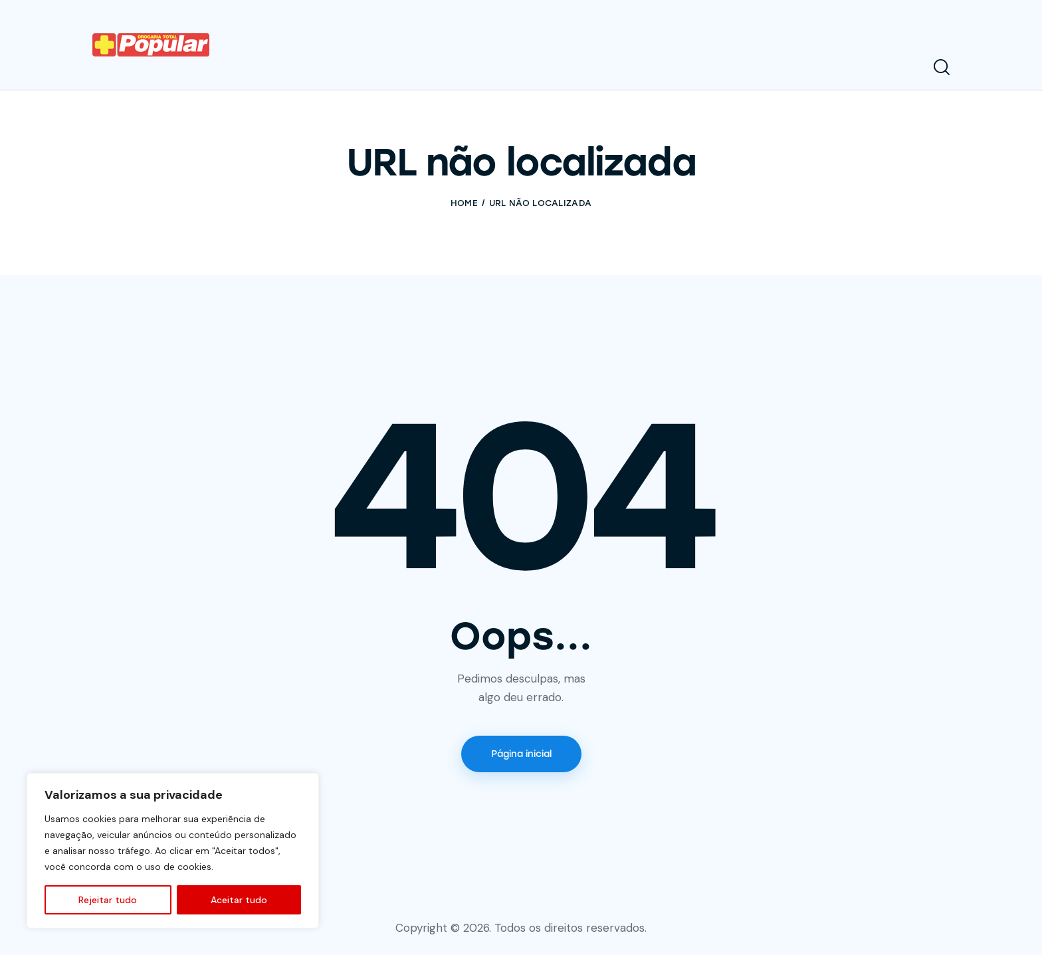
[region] (173, 850)
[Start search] (941, 67)
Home (464, 203)
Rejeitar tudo (107, 900)
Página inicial (521, 754)
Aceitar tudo (239, 900)
